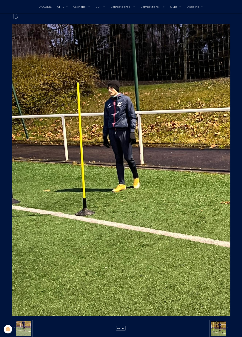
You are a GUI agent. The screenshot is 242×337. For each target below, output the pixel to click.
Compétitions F (151, 6)
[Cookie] (8, 329)
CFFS (61, 6)
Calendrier (80, 6)
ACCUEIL (45, 6)
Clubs (174, 6)
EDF (98, 6)
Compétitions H (121, 6)
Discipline (193, 6)
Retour (121, 328)
